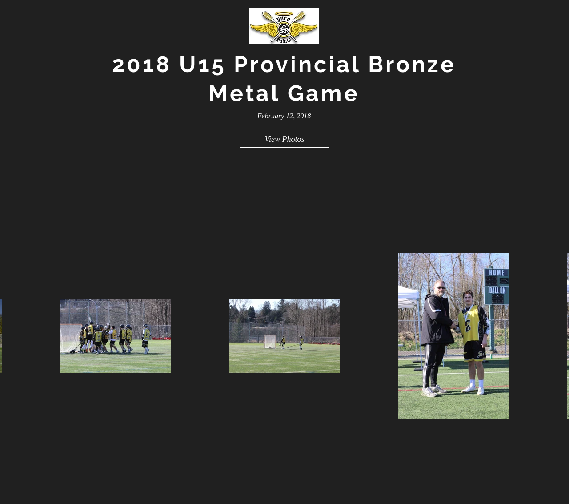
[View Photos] (284, 140)
